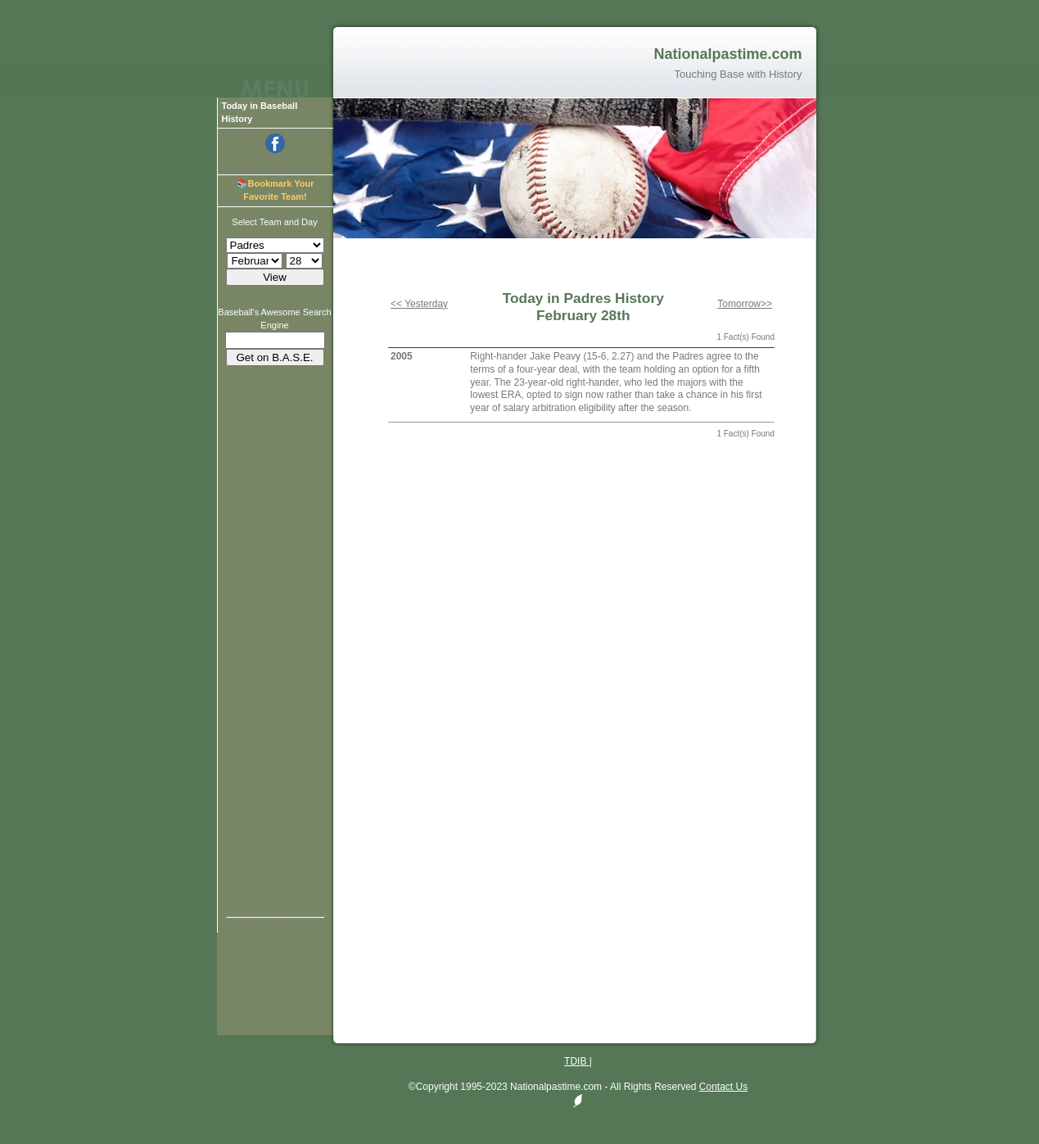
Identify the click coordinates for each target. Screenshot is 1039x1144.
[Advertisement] (275, 620)
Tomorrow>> (744, 304)
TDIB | (578, 1061)
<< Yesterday (419, 304)
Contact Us (723, 1086)
